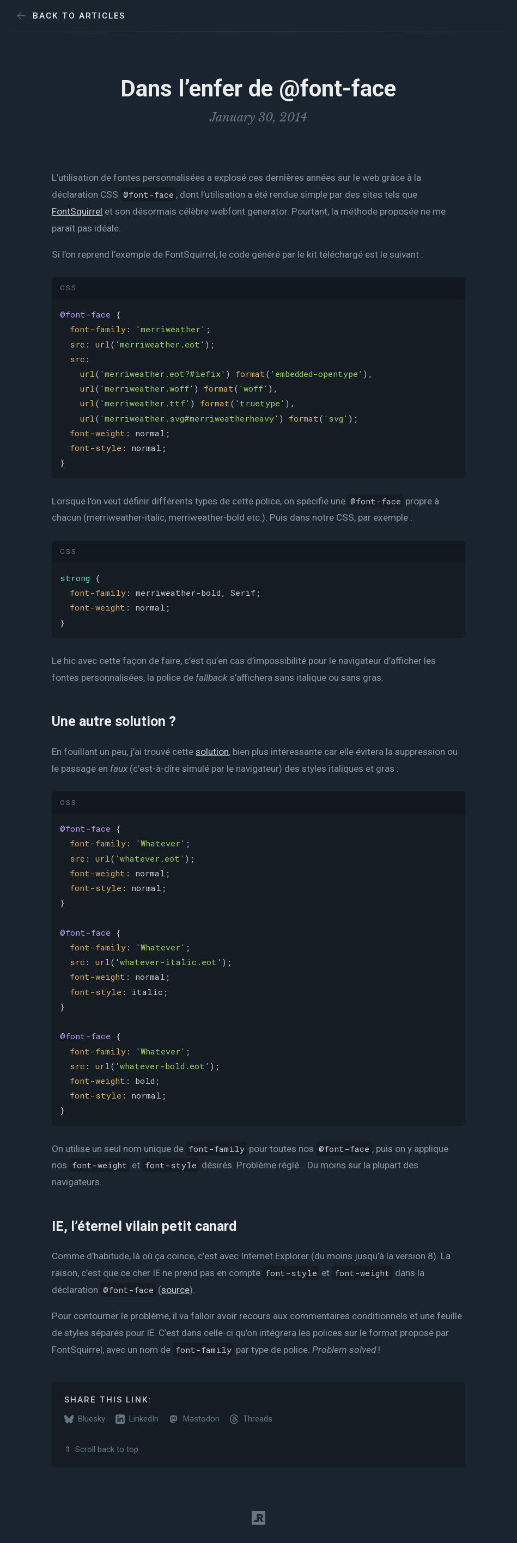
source (175, 1289)
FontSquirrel (77, 211)
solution (212, 751)
